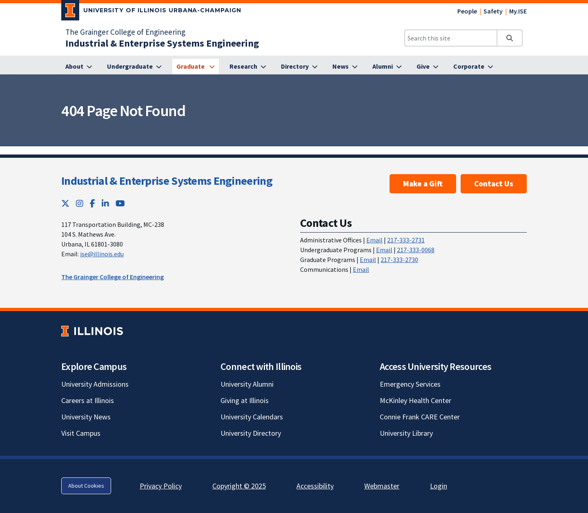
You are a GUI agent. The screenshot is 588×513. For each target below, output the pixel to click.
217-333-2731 (406, 240)
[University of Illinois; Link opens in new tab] (92, 330)
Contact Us (493, 183)
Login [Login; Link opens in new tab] (438, 486)
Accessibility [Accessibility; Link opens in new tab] (315, 486)
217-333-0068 (415, 250)
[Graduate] (195, 66)
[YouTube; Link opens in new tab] (120, 203)
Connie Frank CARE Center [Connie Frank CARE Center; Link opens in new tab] (420, 416)
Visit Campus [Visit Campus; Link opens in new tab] (80, 433)
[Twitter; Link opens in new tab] (65, 203)
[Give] (427, 66)
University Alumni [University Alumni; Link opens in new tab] (247, 384)
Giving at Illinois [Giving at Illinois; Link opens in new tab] (244, 400)
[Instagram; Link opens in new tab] (79, 203)
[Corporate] (473, 66)
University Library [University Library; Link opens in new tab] (406, 433)
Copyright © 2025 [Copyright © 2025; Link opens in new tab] (239, 486)
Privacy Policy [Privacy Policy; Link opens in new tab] (161, 486)
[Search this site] (451, 38)
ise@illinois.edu (102, 254)
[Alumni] (387, 66)
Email (374, 240)
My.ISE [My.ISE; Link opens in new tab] (518, 11)
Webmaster (381, 486)
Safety (493, 11)
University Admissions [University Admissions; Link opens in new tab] (95, 384)
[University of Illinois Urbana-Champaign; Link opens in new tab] (151, 11)
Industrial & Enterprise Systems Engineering (166, 180)
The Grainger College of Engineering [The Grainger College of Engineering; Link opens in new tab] (125, 32)
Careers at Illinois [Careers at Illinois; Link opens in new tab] (87, 400)
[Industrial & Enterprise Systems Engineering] (162, 43)
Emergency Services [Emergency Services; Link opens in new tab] (410, 384)
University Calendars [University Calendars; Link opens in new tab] (251, 416)
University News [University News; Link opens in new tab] (86, 416)
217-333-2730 (399, 259)
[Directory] (299, 66)
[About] (78, 66)
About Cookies (86, 485)
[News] (345, 66)
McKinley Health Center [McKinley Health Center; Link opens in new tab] (415, 400)
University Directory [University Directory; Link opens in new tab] (250, 433)
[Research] (247, 66)
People (467, 11)
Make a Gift (423, 183)
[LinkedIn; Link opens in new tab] (105, 203)
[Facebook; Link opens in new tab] (92, 203)
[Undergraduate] (134, 66)
